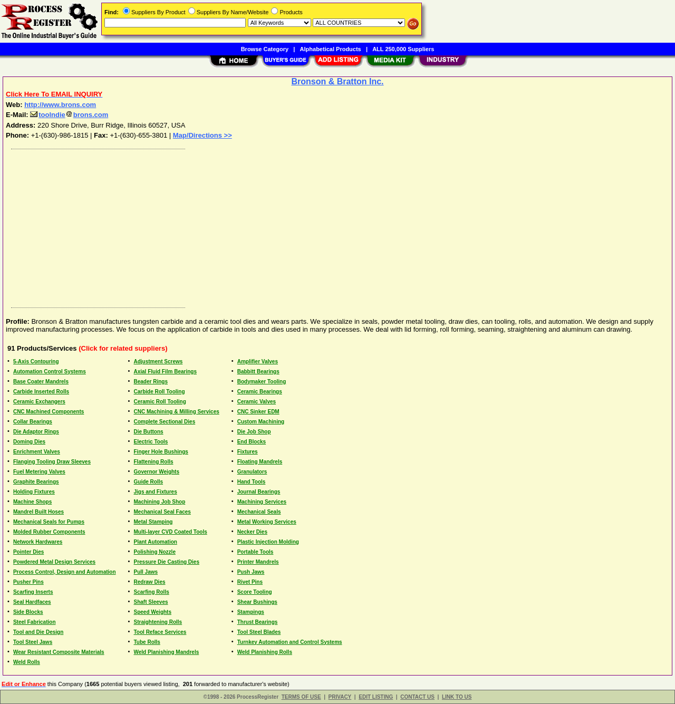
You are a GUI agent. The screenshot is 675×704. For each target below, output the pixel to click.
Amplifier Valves (257, 361)
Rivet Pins (250, 582)
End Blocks (251, 442)
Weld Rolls (26, 662)
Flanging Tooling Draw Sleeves (52, 462)
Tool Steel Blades (259, 632)
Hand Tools (251, 482)
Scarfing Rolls (151, 592)
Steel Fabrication (34, 622)
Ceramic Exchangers (39, 401)
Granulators (252, 472)
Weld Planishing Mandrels (166, 652)
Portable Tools (255, 552)
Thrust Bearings (257, 622)
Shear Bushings (257, 602)
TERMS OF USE (301, 697)
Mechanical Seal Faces (162, 512)
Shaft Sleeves (151, 602)
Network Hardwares (37, 542)
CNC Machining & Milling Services (176, 411)
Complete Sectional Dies (165, 422)
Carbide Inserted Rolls (41, 391)
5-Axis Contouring (36, 361)
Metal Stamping (153, 522)
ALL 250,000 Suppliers (403, 49)
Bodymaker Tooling (261, 381)
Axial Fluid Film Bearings (165, 371)
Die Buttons (148, 432)
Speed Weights (153, 612)
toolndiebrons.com (69, 115)
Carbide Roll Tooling (159, 391)
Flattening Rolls (153, 462)
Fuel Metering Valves (39, 472)
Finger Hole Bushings (161, 452)
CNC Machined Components (48, 411)
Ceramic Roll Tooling (160, 401)
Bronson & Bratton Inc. (337, 81)
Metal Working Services (266, 522)
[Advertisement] (323, 226)
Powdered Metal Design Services (54, 562)
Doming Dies (29, 442)
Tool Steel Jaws (32, 642)
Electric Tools (151, 442)
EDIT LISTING (376, 697)
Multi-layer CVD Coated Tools (170, 532)
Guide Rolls (148, 482)
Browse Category (264, 49)
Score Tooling (254, 592)
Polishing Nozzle (155, 552)
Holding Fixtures (34, 492)
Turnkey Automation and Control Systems (289, 642)
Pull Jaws (146, 572)
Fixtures (247, 452)
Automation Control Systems (49, 371)
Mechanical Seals (259, 512)
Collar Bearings (32, 422)
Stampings (250, 612)
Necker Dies (252, 532)
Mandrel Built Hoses (38, 512)
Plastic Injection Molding (268, 542)
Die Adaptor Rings (36, 432)
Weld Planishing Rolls (264, 652)
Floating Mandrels (260, 462)
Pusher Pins (28, 582)
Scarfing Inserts (33, 592)
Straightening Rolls (158, 622)
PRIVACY (340, 697)
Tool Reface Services (160, 632)
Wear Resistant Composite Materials (58, 652)
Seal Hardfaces (32, 602)
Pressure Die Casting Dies (167, 562)
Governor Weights (157, 472)
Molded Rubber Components (49, 532)
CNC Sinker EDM (258, 411)
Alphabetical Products (330, 49)
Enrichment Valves (36, 452)
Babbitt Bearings (258, 371)
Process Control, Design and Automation (64, 572)
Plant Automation (155, 542)
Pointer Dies (28, 552)
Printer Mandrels (258, 562)
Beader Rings (151, 381)
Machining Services (261, 502)
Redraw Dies (150, 582)
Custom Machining (260, 422)
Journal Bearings (259, 492)
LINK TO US (456, 697)
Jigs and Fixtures (155, 492)
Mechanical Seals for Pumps (48, 522)
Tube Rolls (147, 642)
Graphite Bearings (36, 482)
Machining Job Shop (160, 502)
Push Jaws (251, 572)
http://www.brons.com (60, 105)
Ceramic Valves (256, 401)
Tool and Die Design (38, 632)
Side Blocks (28, 612)
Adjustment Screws (158, 361)
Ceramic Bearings (259, 391)
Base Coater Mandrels (41, 381)
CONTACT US (417, 697)
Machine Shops (32, 502)
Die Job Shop (254, 432)
